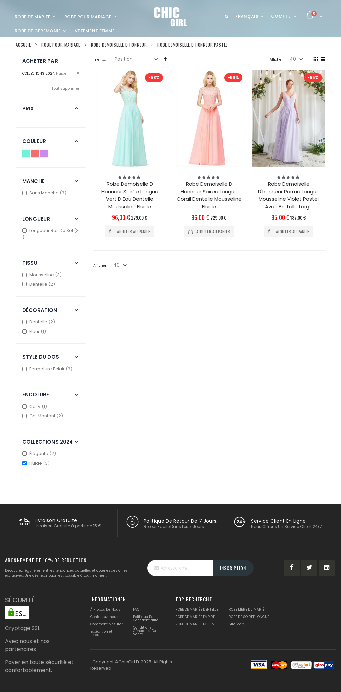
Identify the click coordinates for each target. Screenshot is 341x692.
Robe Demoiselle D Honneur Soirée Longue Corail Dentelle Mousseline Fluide (209, 195)
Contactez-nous (104, 616)
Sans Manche (45, 193)
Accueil (23, 44)
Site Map (236, 624)
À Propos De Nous (105, 609)
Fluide (36, 463)
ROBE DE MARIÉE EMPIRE (195, 616)
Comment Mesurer (106, 624)
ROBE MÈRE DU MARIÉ (246, 609)
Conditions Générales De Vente (144, 631)
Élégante (40, 453)
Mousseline (42, 275)
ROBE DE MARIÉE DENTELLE (196, 609)
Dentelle (39, 284)
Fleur (35, 331)
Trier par (100, 59)
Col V (35, 406)
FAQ (136, 609)
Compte (281, 16)
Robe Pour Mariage (60, 45)
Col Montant (43, 416)
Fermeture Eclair (48, 369)
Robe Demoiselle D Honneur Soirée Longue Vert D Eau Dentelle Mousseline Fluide (129, 195)
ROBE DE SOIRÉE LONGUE (249, 616)
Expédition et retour (101, 633)
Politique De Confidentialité (145, 618)
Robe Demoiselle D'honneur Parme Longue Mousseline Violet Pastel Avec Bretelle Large (289, 195)
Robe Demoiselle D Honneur (119, 45)
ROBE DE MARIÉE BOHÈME (195, 624)
